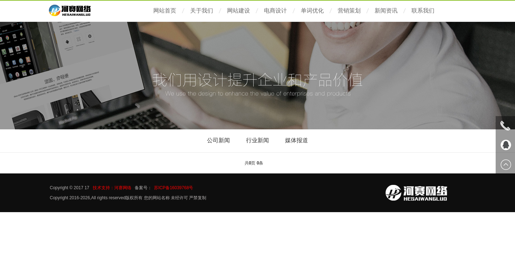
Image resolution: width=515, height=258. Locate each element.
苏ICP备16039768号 (173, 187)
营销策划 (349, 11)
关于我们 (201, 11)
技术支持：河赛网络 (112, 187)
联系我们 (422, 11)
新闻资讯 (386, 11)
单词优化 (312, 11)
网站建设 (238, 11)
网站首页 (164, 11)
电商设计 (275, 11)
